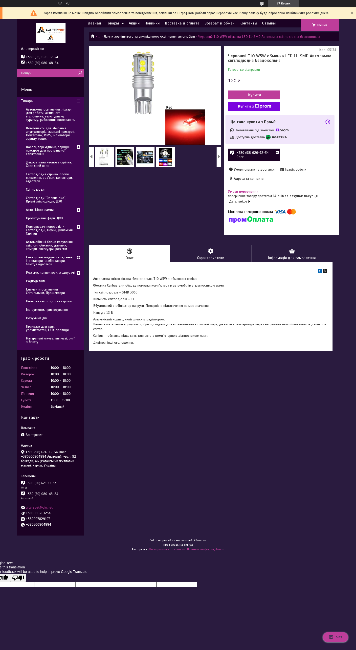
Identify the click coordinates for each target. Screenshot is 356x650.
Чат (335, 637)
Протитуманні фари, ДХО (44, 218)
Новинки (152, 23)
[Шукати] (79, 73)
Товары (112, 23)
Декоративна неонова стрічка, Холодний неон (49, 164)
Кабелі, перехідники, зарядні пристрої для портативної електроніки (47, 150)
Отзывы (269, 23)
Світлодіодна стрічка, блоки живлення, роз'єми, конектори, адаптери (49, 177)
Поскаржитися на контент (167, 549)
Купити (254, 94)
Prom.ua (201, 540)
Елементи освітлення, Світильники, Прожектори (45, 291)
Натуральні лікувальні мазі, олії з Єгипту (50, 340)
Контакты (248, 23)
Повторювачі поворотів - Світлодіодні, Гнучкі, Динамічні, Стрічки (49, 230)
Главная (94, 23)
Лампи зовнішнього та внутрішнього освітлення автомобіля (149, 36)
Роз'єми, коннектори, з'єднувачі (50, 272)
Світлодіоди (35, 189)
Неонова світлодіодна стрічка (49, 301)
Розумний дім (36, 318)
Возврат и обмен (219, 23)
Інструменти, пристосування (47, 310)
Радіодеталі (35, 281)
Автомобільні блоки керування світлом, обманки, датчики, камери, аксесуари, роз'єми (49, 245)
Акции (134, 23)
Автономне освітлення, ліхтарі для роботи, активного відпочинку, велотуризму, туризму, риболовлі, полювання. (50, 114)
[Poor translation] (18, 578)
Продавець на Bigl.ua (178, 544)
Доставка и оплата (182, 23)
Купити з (254, 106)
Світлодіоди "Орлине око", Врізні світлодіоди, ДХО (46, 199)
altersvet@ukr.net (39, 507)
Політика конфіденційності (205, 549)
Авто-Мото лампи (40, 210)
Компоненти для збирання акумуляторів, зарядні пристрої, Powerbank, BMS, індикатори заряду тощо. (50, 133)
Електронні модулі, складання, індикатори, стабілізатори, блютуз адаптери (49, 260)
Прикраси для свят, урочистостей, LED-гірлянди (47, 328)
